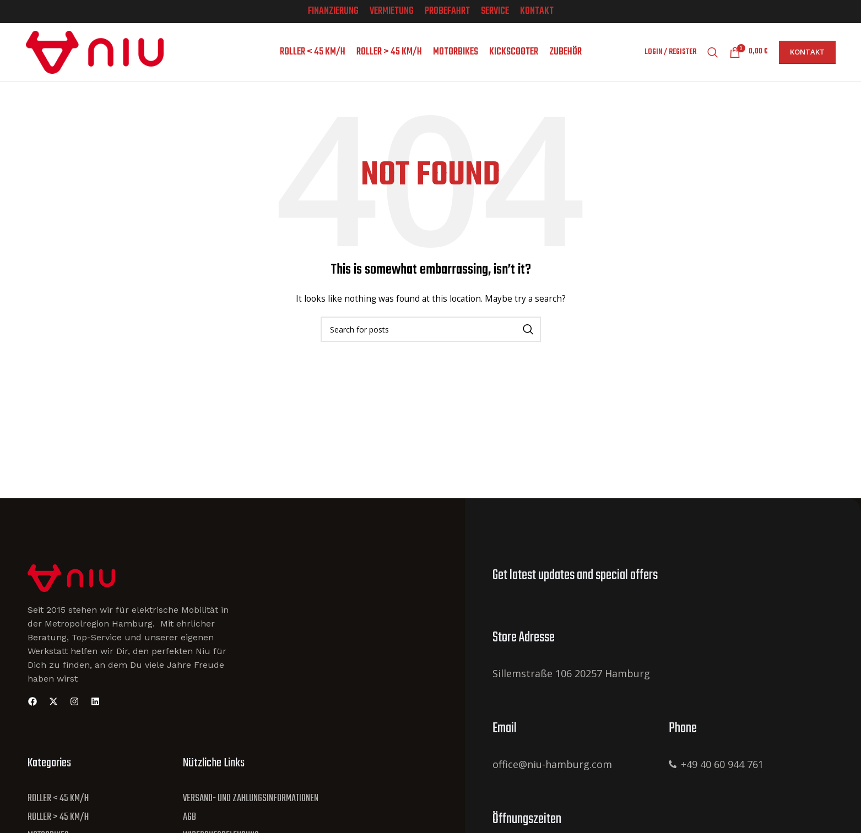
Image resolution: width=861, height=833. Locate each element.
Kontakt (807, 52)
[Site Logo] (71, 578)
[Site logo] (95, 51)
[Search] (713, 53)
